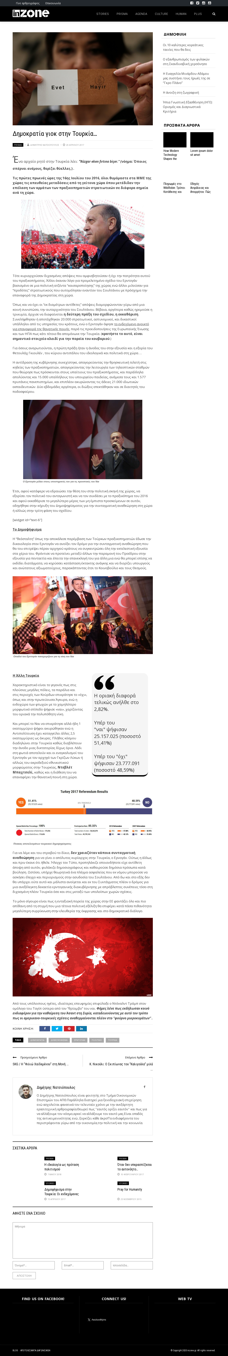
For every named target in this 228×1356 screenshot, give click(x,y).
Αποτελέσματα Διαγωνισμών (35, 1350)
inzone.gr (191, 1350)
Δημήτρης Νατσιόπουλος (44, 144)
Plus (198, 14)
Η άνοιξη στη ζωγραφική (181, 92)
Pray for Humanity (129, 1189)
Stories (102, 14)
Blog (15, 1350)
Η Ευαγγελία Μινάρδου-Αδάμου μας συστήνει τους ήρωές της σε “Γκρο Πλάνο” (186, 78)
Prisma (122, 14)
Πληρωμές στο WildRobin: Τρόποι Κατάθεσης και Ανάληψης (174, 189)
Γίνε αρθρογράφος (27, 3)
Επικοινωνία (53, 3)
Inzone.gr (21, 1318)
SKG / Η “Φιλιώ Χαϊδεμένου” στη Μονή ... (41, 1064)
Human (181, 14)
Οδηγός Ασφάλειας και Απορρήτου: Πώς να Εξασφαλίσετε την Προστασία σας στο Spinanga (201, 193)
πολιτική (97, 1040)
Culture (161, 14)
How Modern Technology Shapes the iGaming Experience (171, 158)
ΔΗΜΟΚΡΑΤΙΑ (37, 1040)
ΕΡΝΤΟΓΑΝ (79, 1040)
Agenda (141, 14)
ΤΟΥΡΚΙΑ (112, 1040)
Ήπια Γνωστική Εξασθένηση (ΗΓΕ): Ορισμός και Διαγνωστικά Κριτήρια (188, 106)
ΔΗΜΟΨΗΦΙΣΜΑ (59, 1040)
